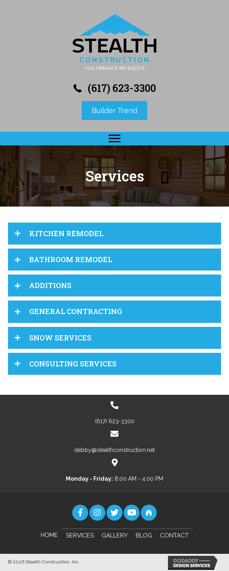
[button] (114, 138)
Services (80, 535)
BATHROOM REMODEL (70, 259)
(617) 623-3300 (122, 88)
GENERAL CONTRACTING (75, 311)
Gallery (115, 535)
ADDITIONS (50, 285)
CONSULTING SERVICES (72, 363)
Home (49, 535)
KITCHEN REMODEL (66, 233)
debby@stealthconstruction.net (114, 450)
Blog (144, 535)
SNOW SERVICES (60, 337)
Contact (174, 535)
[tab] (114, 234)
